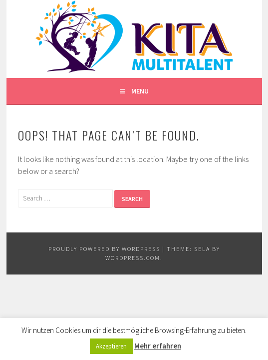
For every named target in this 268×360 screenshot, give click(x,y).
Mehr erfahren (157, 345)
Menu (140, 91)
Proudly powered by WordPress (104, 248)
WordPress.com (132, 258)
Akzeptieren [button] (111, 346)
